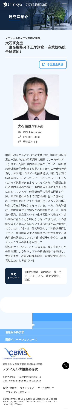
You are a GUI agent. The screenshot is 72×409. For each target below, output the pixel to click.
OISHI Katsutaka (32, 132)
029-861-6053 (31, 137)
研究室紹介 (12, 316)
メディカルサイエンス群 (19, 325)
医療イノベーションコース (21, 339)
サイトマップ (27, 387)
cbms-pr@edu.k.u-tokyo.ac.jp (25, 380)
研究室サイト (30, 141)
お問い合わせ (9, 387)
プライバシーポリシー (17, 392)
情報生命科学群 (14, 332)
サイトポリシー (46, 387)
